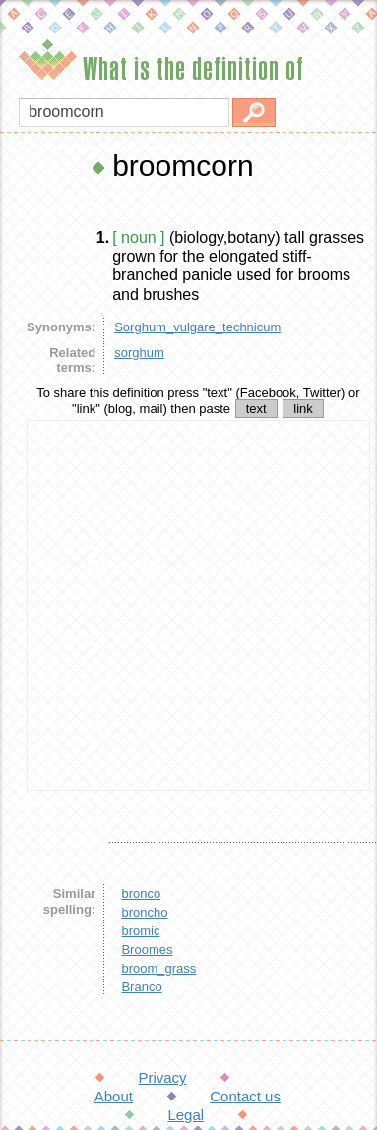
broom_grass (158, 968)
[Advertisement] (184, 605)
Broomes (146, 949)
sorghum (139, 352)
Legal (185, 1114)
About (113, 1096)
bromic (140, 930)
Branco (141, 987)
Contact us (245, 1096)
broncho (144, 912)
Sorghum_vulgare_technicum (197, 327)
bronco (140, 893)
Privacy (162, 1077)
